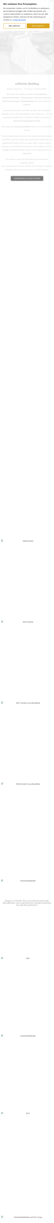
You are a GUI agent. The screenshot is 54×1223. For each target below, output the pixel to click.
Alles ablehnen (14, 26)
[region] (26, 15)
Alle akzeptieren (38, 26)
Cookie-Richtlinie (19, 20)
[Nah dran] (51, 1)
